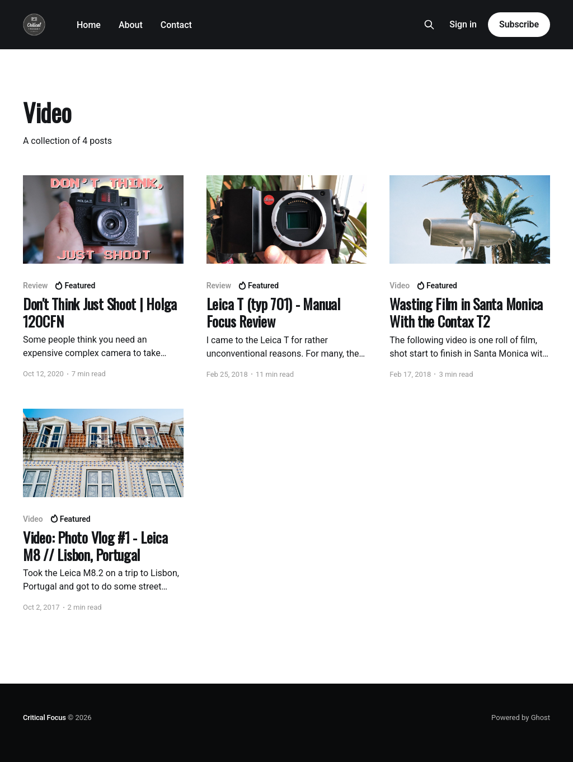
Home (89, 25)
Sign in (463, 24)
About (131, 25)
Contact (176, 25)
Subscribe (519, 24)
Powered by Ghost (520, 717)
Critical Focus (44, 717)
